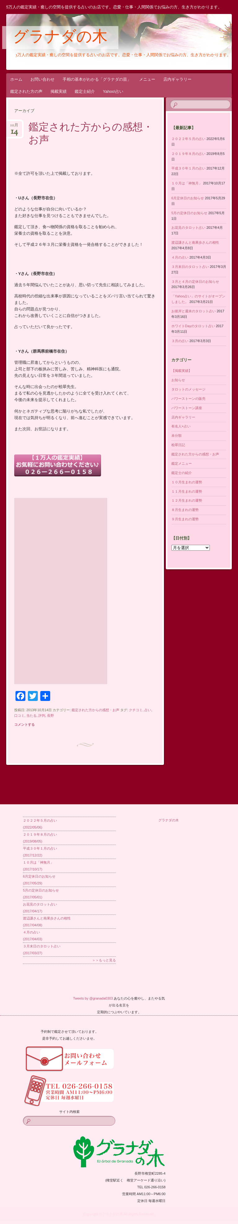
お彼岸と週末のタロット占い (193, 311)
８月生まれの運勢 (185, 510)
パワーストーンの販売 (188, 398)
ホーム (16, 79)
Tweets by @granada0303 (93, 998)
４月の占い (179, 257)
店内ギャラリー (177, 79)
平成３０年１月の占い (188, 168)
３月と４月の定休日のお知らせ (195, 281)
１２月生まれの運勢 (186, 500)
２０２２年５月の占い (188, 139)
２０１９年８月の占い (188, 154)
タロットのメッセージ (188, 389)
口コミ (19, 715)
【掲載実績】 (181, 371)
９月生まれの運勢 (185, 519)
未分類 (176, 435)
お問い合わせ (42, 79)
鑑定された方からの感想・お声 (91, 134)
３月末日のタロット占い (190, 267)
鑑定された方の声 (26, 91)
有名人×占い (180, 426)
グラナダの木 (60, 38)
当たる (31, 715)
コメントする (24, 724)
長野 (50, 715)
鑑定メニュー (181, 463)
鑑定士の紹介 (181, 473)
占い (147, 710)
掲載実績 (59, 91)
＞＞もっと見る (104, 960)
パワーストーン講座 (186, 408)
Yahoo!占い (113, 91)
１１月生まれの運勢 (186, 491)
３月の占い (179, 341)
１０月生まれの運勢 (186, 482)
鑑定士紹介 (85, 91)
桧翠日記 (178, 445)
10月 (14, 127)
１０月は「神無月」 (186, 183)
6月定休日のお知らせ (187, 198)
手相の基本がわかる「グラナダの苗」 (97, 79)
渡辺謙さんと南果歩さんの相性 (195, 242)
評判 (41, 715)
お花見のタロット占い (188, 227)
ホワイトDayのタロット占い (193, 326)
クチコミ (136, 710)
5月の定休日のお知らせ (189, 213)
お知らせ (178, 380)
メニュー (147, 79)
